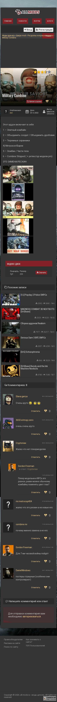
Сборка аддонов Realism (33, 323)
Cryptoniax (21, 443)
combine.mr (21, 524)
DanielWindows (23, 570)
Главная (8, 21)
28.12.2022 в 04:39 (47, 396)
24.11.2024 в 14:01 (47, 570)
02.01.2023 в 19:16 (47, 420)
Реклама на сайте (12, 643)
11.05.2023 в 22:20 (47, 524)
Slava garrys (22, 396)
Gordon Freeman (26, 466)
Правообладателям (13, 639)
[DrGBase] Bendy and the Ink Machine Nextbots (34, 367)
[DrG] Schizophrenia (30, 352)
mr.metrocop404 (24, 501)
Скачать (41, 273)
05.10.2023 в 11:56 (47, 547)
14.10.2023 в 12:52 (47, 475)
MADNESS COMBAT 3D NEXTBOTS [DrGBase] (37, 310)
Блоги (50, 21)
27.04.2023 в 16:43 (47, 501)
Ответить (35, 411)
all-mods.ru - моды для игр (32, 695)
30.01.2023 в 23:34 (47, 443)
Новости (23, 21)
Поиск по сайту (11, 647)
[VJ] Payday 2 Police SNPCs (34, 295)
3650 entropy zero (24, 420)
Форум (37, 21)
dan (11, 113)
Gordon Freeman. (24, 547)
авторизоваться (32, 616)
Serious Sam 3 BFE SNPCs (33, 337)
